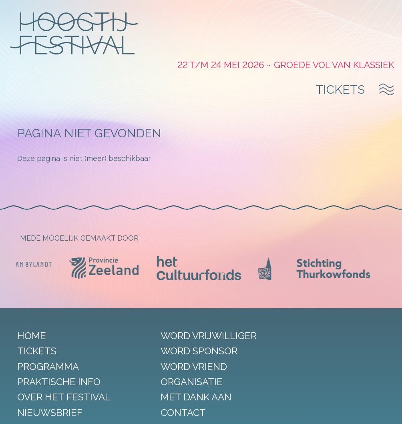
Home (34, 294)
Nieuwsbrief (52, 371)
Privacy (165, 411)
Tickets (339, 43)
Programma (51, 325)
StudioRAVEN (303, 411)
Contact (170, 371)
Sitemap (108, 411)
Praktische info (61, 340)
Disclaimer (137, 411)
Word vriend (181, 325)
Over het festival (66, 356)
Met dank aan (183, 356)
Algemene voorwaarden (211, 411)
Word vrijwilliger (196, 294)
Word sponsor (186, 309)
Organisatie (179, 340)
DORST (337, 411)
